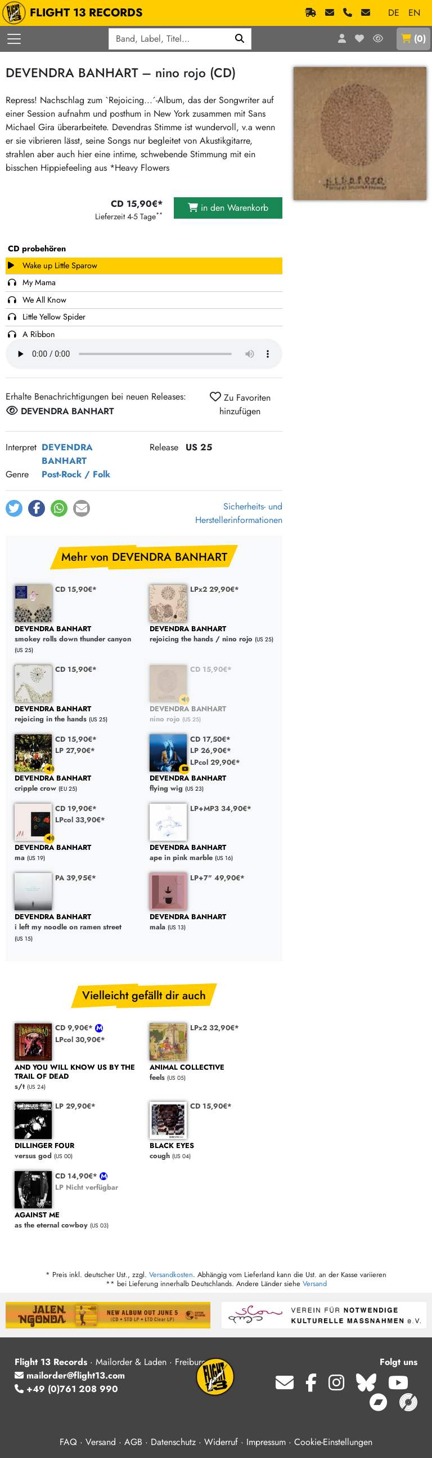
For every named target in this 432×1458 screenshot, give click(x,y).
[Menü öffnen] (14, 38)
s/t (76, 1077)
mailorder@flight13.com (70, 1375)
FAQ (68, 1441)
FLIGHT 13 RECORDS (75, 13)
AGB (133, 1441)
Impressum (266, 1441)
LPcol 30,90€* (80, 1039)
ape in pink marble (211, 853)
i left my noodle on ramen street (76, 922)
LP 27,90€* (75, 750)
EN (414, 12)
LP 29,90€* (75, 1106)
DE (393, 12)
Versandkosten (171, 1274)
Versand (315, 1283)
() (413, 38)
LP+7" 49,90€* (217, 877)
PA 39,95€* (75, 877)
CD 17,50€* (210, 739)
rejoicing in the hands (76, 714)
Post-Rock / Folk (76, 474)
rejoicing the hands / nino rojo (211, 634)
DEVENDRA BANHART (67, 454)
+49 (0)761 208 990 (66, 1388)
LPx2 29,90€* (214, 589)
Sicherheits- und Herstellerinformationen (238, 513)
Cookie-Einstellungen (333, 1441)
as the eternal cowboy (76, 1220)
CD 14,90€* (77, 1176)
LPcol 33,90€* (80, 819)
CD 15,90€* (76, 589)
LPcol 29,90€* (215, 762)
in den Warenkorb (228, 207)
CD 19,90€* (76, 808)
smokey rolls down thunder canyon (76, 634)
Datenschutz (173, 1441)
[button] (14, 508)
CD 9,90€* (75, 1027)
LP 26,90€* (210, 750)
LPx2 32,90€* (214, 1027)
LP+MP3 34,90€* (220, 808)
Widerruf (221, 1441)
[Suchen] (239, 39)
